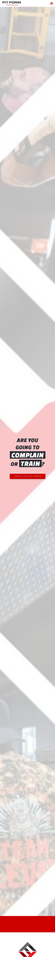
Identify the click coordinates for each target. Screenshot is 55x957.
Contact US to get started (27, 476)
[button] (51, 3)
